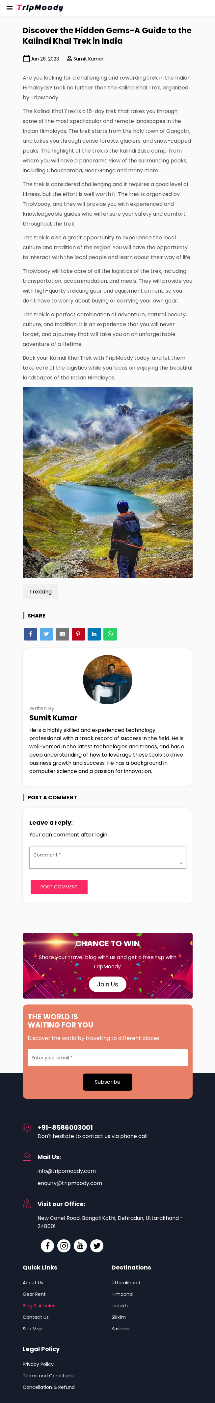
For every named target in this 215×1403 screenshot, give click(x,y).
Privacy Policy (38, 1364)
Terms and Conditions (48, 1375)
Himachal (122, 1294)
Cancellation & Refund (49, 1387)
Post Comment (59, 886)
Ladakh (120, 1305)
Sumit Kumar (84, 58)
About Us (33, 1282)
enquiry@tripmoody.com (70, 1183)
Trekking (40, 591)
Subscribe (108, 1082)
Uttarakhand (126, 1282)
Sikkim (119, 1317)
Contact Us (36, 1317)
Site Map (32, 1328)
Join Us (107, 984)
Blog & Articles (39, 1305)
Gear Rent (34, 1294)
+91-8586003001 (65, 1127)
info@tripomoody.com (67, 1171)
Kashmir (121, 1328)
